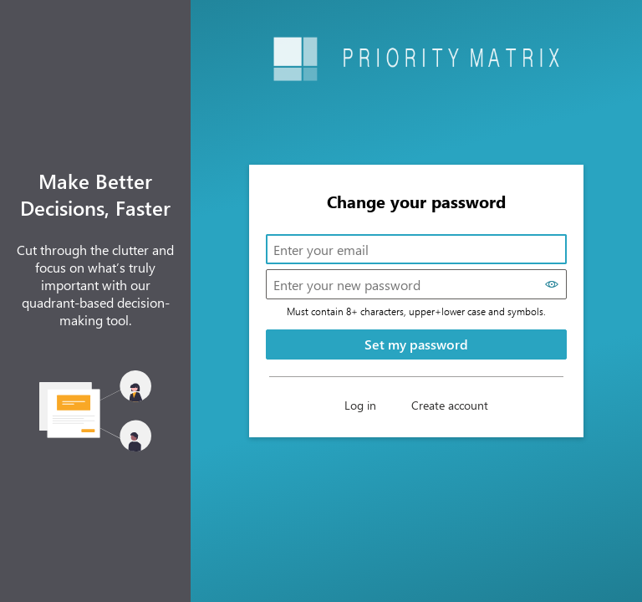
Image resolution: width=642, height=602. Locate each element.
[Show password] (552, 284)
